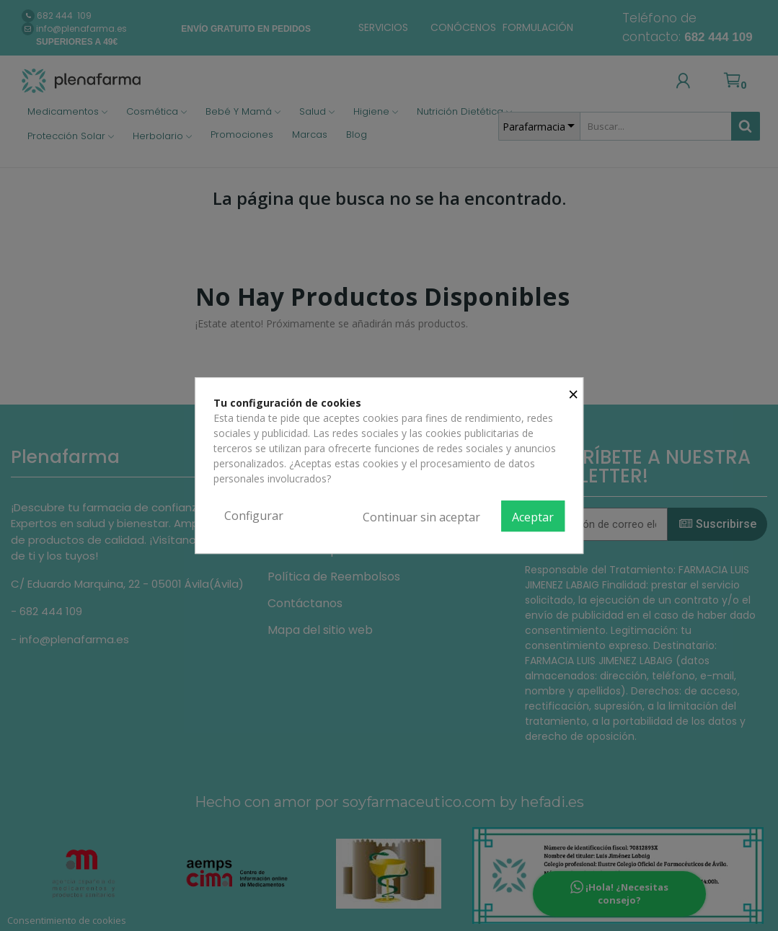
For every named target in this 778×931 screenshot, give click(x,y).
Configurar (253, 516)
